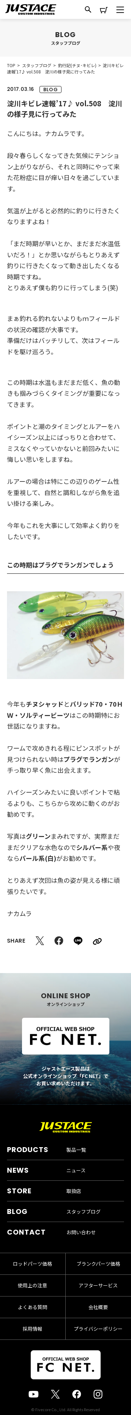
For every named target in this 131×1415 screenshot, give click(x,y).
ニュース (76, 1170)
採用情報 (32, 1328)
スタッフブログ (83, 1211)
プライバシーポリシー (98, 1328)
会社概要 (98, 1306)
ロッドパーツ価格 (32, 1263)
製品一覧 (76, 1149)
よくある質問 (32, 1306)
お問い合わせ (81, 1232)
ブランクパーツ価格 (98, 1263)
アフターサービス (98, 1285)
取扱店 (73, 1190)
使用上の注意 (32, 1285)
